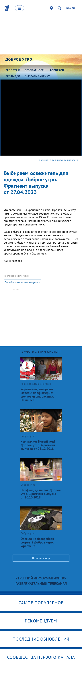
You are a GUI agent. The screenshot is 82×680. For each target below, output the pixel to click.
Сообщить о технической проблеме (58, 160)
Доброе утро (18, 59)
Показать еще (41, 558)
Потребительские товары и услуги (22, 282)
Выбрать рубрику (37, 76)
